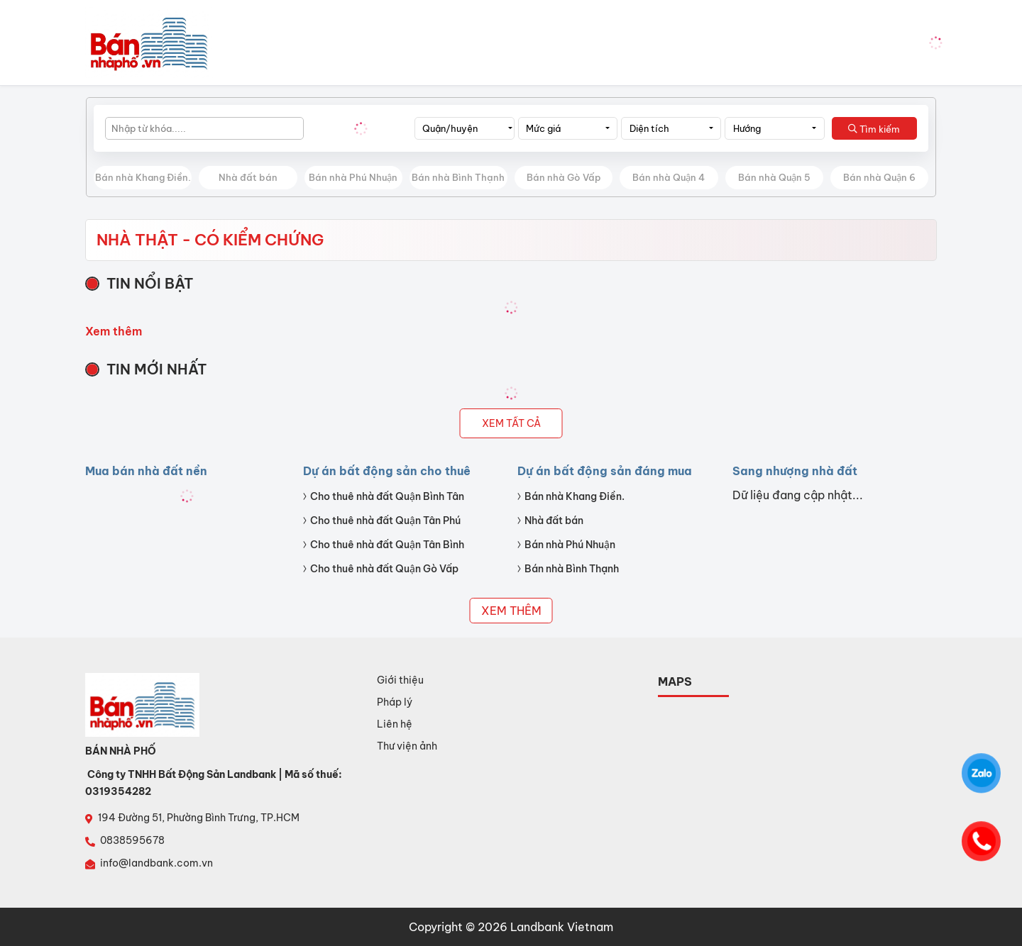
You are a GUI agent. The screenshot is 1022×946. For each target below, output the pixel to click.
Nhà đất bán (248, 177)
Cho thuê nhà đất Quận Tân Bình (387, 544)
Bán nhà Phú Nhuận (353, 177)
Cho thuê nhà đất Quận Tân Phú (385, 520)
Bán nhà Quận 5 (774, 177)
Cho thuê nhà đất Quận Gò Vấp (384, 568)
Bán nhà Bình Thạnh (458, 177)
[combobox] (464, 128)
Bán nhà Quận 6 (879, 177)
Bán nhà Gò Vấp (564, 177)
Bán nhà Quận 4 (668, 177)
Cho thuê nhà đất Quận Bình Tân (387, 496)
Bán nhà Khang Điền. (143, 177)
